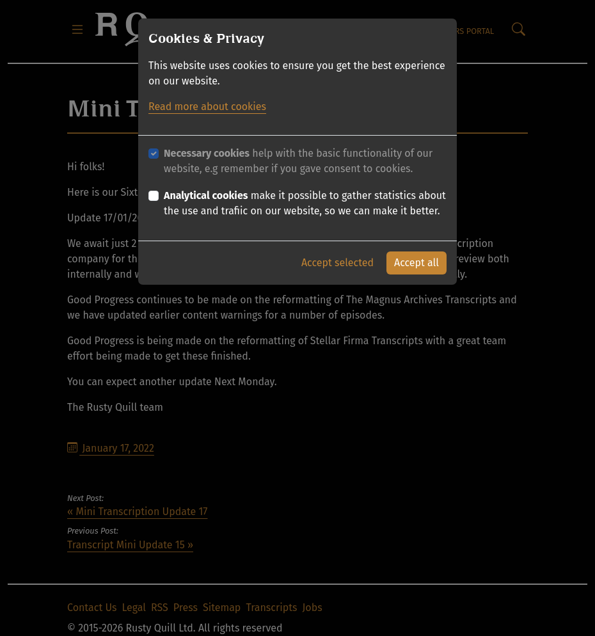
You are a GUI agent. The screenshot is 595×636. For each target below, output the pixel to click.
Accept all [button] (416, 263)
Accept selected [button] (337, 263)
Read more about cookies (207, 106)
